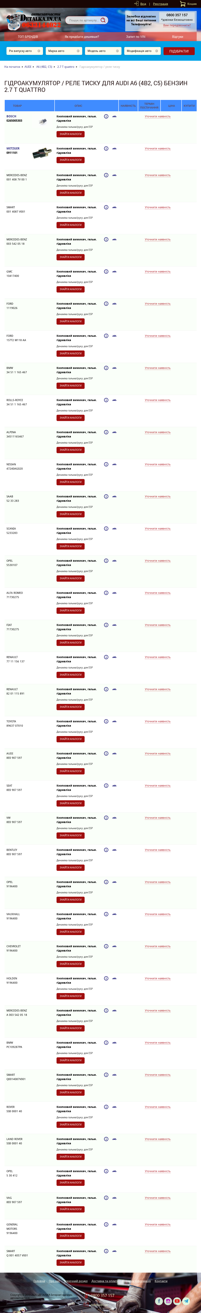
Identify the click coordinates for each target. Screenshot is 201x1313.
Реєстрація (160, 4)
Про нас (54, 1281)
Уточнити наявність (158, 116)
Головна (39, 1281)
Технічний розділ (76, 1281)
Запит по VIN (135, 36)
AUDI (28, 67)
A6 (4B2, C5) (44, 67)
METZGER (17, 151)
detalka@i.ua (99, 1305)
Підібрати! (179, 51)
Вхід (143, 4)
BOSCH (17, 118)
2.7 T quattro (65, 67)
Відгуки (177, 36)
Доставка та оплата (104, 1281)
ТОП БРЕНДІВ (28, 36)
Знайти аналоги (70, 134)
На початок (12, 67)
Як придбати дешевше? (82, 36)
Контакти (161, 1281)
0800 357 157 (102, 1295)
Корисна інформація (136, 1281)
